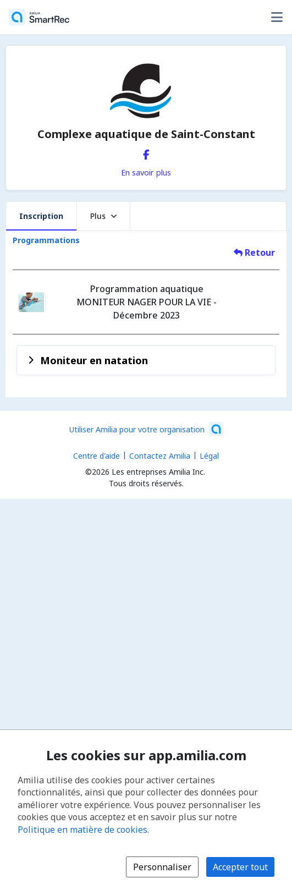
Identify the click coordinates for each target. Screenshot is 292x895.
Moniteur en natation (94, 360)
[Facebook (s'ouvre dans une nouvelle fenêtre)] (146, 152)
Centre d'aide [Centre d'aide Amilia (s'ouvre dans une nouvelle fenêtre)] (96, 456)
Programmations (46, 240)
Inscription (41, 216)
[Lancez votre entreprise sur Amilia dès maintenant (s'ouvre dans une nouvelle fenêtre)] (146, 429)
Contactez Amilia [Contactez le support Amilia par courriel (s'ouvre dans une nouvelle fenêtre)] (159, 456)
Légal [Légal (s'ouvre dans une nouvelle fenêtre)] (209, 456)
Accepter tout (240, 867)
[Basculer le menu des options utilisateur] (276, 17)
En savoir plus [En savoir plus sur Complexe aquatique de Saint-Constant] (146, 172)
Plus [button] (103, 216)
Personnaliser (162, 867)
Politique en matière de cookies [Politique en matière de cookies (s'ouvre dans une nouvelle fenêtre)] (82, 829)
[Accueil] (39, 17)
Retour (254, 252)
